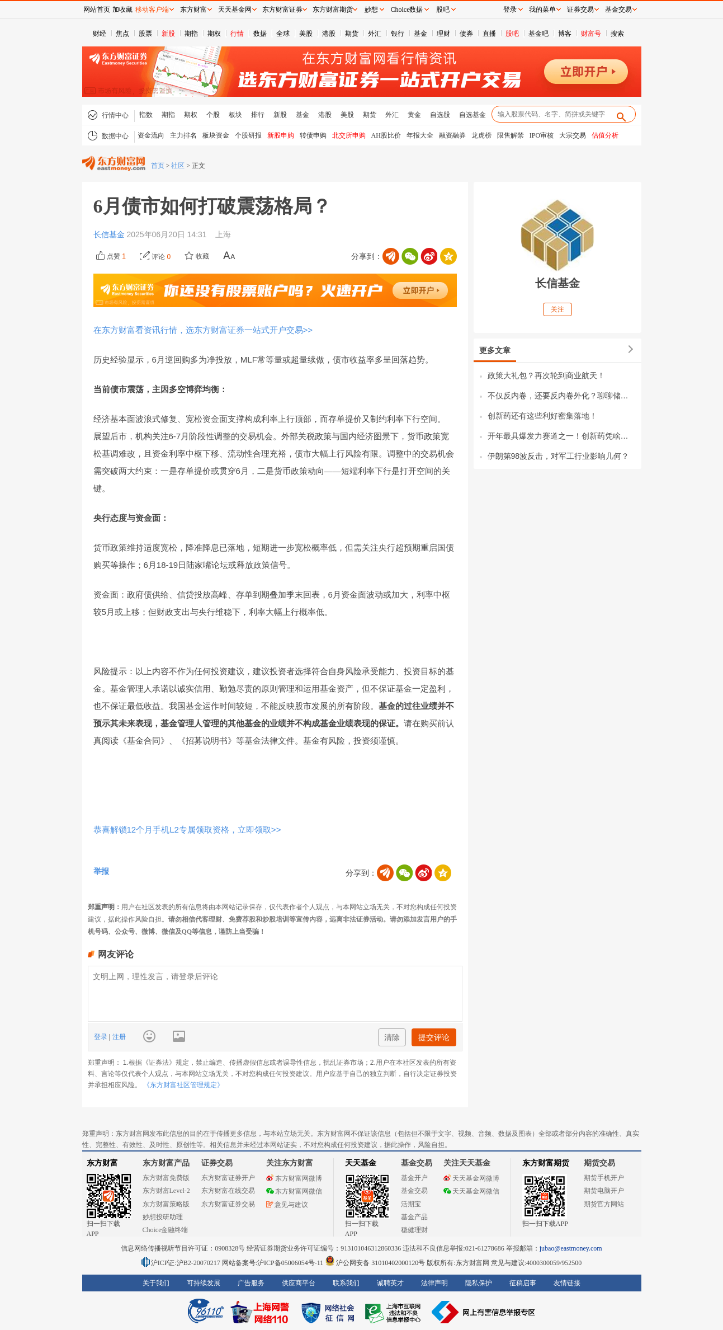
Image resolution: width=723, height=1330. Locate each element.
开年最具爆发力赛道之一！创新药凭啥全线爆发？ (562, 435)
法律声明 (434, 1283)
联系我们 (346, 1283)
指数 (146, 115)
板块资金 (215, 135)
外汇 (374, 33)
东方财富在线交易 (228, 1191)
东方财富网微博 (294, 1178)
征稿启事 (522, 1283)
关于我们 (156, 1283)
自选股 (440, 115)
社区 (178, 166)
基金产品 (414, 1217)
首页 (157, 166)
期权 (214, 33)
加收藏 (122, 9)
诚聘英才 (390, 1283)
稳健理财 (414, 1230)
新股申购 (280, 135)
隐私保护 (478, 1283)
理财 (443, 33)
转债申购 (313, 135)
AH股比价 (386, 135)
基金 (420, 33)
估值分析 (605, 135)
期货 (351, 33)
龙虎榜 (481, 135)
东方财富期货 (545, 1163)
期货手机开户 (604, 1178)
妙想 (371, 9)
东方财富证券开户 (228, 1178)
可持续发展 (203, 1283)
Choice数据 (407, 9)
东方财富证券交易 (228, 1204)
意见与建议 (287, 1205)
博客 (564, 33)
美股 (306, 33)
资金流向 (151, 135)
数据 (260, 33)
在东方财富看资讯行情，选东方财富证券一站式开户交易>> (203, 330)
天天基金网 (235, 9)
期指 (191, 33)
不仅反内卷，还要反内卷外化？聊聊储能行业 (562, 395)
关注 (557, 309)
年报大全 (420, 135)
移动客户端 (152, 9)
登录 (101, 1037)
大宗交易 (572, 135)
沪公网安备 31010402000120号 (375, 1263)
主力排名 (183, 135)
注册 (118, 1037)
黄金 (414, 115)
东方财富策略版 (166, 1204)
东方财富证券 (282, 9)
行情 (237, 33)
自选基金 (472, 115)
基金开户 (414, 1178)
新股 (168, 33)
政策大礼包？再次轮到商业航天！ (546, 375)
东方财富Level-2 (166, 1191)
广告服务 (251, 1283)
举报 (101, 871)
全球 (283, 33)
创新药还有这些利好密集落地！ (542, 415)
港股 (328, 33)
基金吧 (538, 33)
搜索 (617, 33)
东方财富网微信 (294, 1191)
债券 (466, 33)
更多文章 (495, 350)
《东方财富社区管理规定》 (183, 1085)
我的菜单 (542, 9)
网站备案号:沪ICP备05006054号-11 (273, 1263)
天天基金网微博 (471, 1178)
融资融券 (452, 135)
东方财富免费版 (166, 1178)
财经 (99, 33)
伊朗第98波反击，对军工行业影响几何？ (559, 456)
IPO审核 (542, 135)
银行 (397, 33)
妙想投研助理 (163, 1217)
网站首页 (96, 9)
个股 (213, 115)
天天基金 (360, 1163)
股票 (145, 33)
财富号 (591, 33)
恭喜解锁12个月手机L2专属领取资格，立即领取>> (187, 829)
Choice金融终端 (165, 1230)
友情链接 (567, 1283)
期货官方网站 (604, 1204)
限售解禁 (510, 135)
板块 (235, 115)
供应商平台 (298, 1283)
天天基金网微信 (471, 1191)
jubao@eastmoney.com (571, 1248)
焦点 (122, 33)
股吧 (512, 33)
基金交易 (414, 1191)
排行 (257, 115)
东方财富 (102, 1163)
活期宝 (411, 1204)
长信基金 (110, 234)
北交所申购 (349, 135)
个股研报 (248, 135)
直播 (489, 33)
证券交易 (580, 9)
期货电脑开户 (604, 1191)
